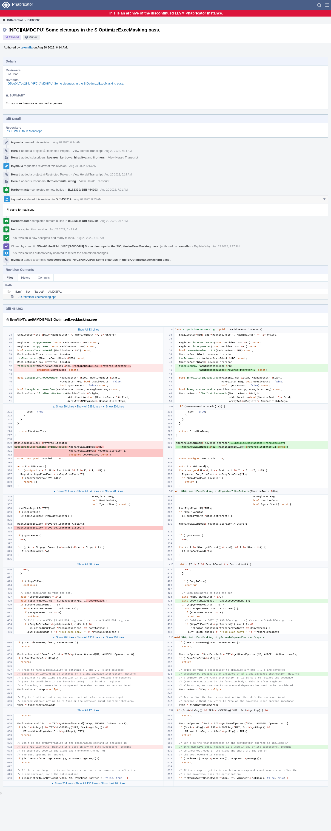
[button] (327, 5)
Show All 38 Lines (88, 564)
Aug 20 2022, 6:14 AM (66, 142)
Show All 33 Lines (88, 329)
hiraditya (80, 157)
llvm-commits (57, 181)
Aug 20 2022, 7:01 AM (114, 189)
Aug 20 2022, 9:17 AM (114, 221)
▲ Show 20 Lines (63, 406)
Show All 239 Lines (88, 406)
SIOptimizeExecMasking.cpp (37, 297)
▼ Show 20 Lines (113, 406)
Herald (15, 151)
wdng (72, 181)
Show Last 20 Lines (113, 783)
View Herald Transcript (88, 151)
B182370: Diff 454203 (83, 189)
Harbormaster (21, 189)
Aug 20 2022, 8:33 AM (87, 199)
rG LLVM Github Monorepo (24, 131)
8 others (99, 157)
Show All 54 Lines (88, 491)
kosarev (53, 157)
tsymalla (27, 47)
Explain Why (202, 246)
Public (33, 37)
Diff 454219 (63, 199)
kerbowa (66, 157)
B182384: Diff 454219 (83, 221)
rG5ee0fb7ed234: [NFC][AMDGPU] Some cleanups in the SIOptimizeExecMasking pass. (65, 83)
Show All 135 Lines (87, 783)
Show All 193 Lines (88, 637)
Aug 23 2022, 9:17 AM (226, 246)
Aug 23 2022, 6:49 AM (63, 229)
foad (15, 74)
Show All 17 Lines (88, 710)
